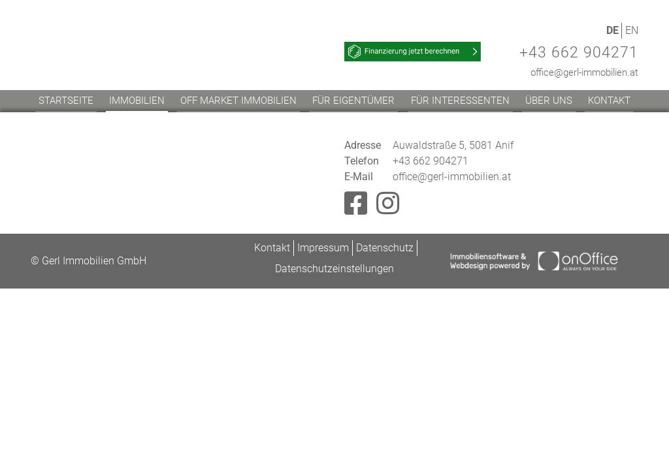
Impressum (323, 248)
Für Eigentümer (353, 100)
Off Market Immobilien (238, 100)
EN (631, 30)
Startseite (66, 100)
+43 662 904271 (578, 52)
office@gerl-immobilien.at (584, 72)
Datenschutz (385, 248)
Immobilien (137, 100)
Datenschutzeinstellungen (334, 268)
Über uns (548, 100)
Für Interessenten (460, 100)
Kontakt (609, 100)
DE (612, 30)
